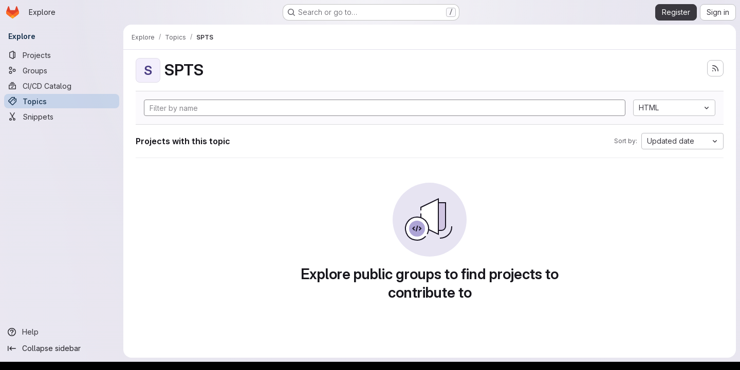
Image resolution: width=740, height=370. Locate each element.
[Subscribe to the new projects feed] (715, 68)
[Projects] (61, 55)
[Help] (61, 332)
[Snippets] (61, 116)
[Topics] (61, 101)
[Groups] (61, 70)
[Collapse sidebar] (61, 348)
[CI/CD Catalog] (61, 86)
